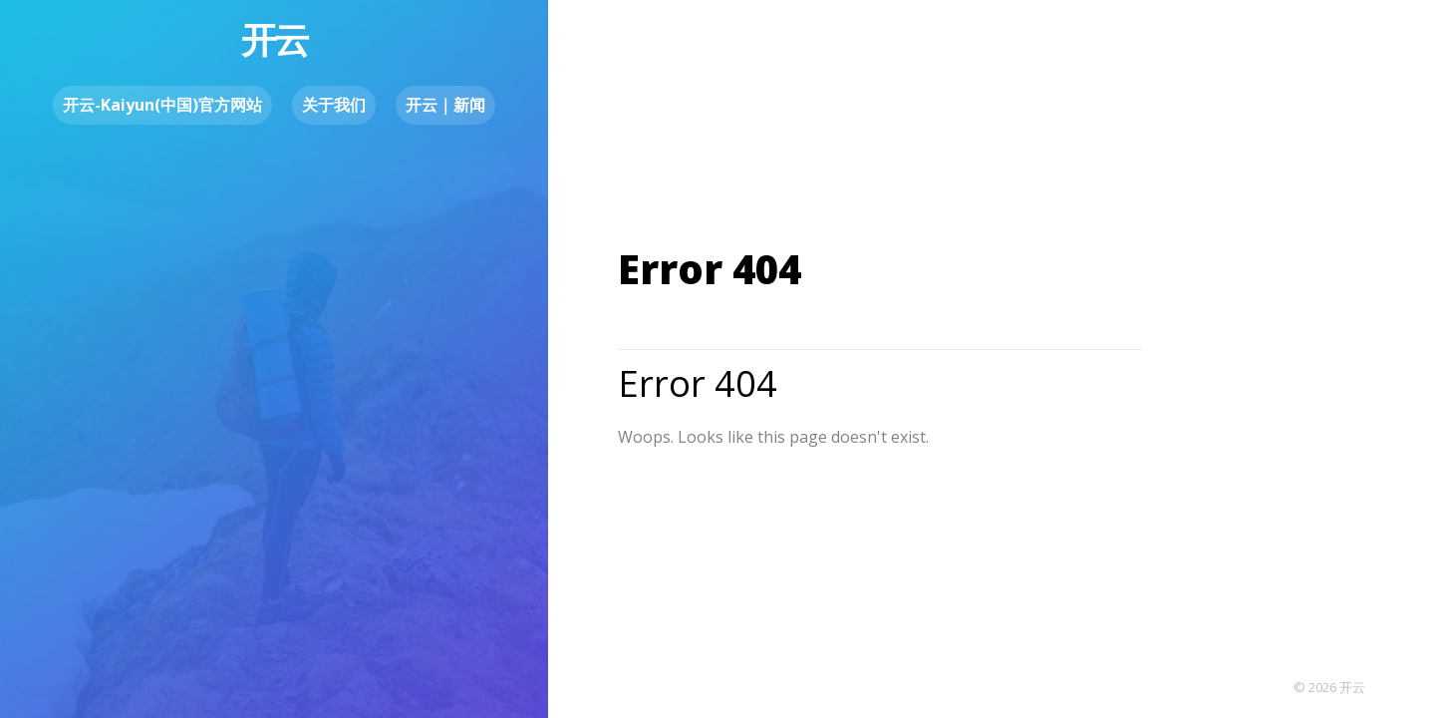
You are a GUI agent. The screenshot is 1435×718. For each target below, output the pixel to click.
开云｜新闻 (445, 105)
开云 (274, 39)
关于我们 (334, 105)
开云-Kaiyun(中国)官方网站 (162, 105)
